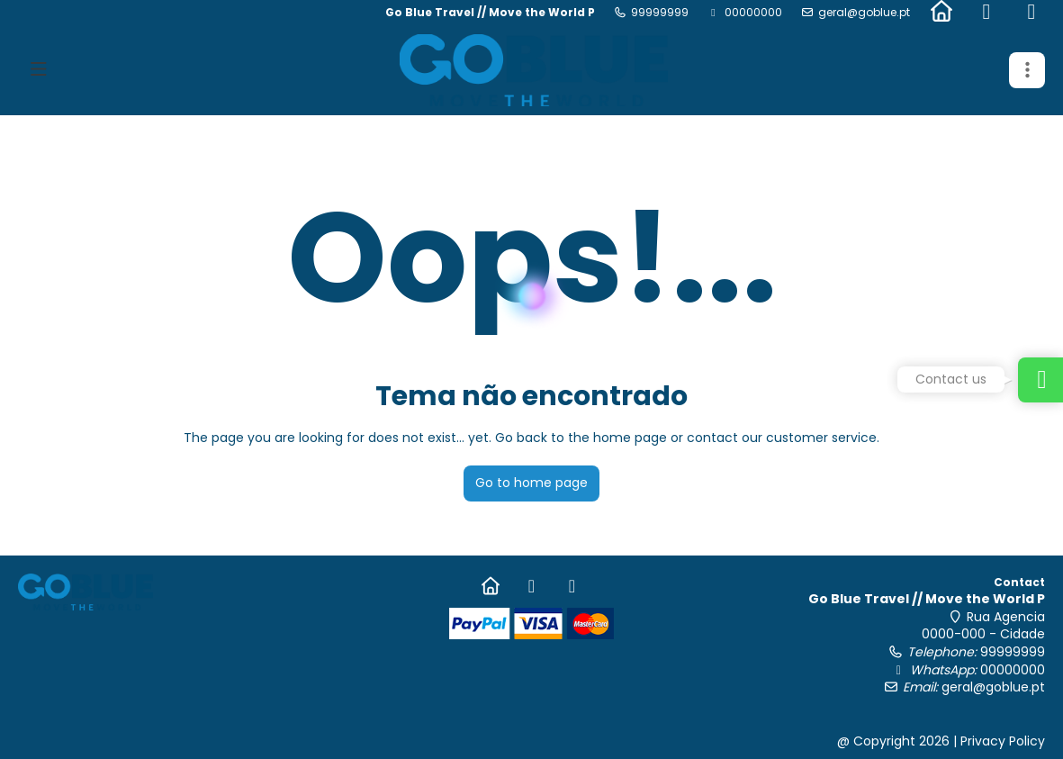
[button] (1027, 70)
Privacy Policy (1002, 741)
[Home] (941, 12)
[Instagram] (1031, 12)
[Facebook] (986, 12)
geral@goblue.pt (864, 12)
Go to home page (531, 483)
